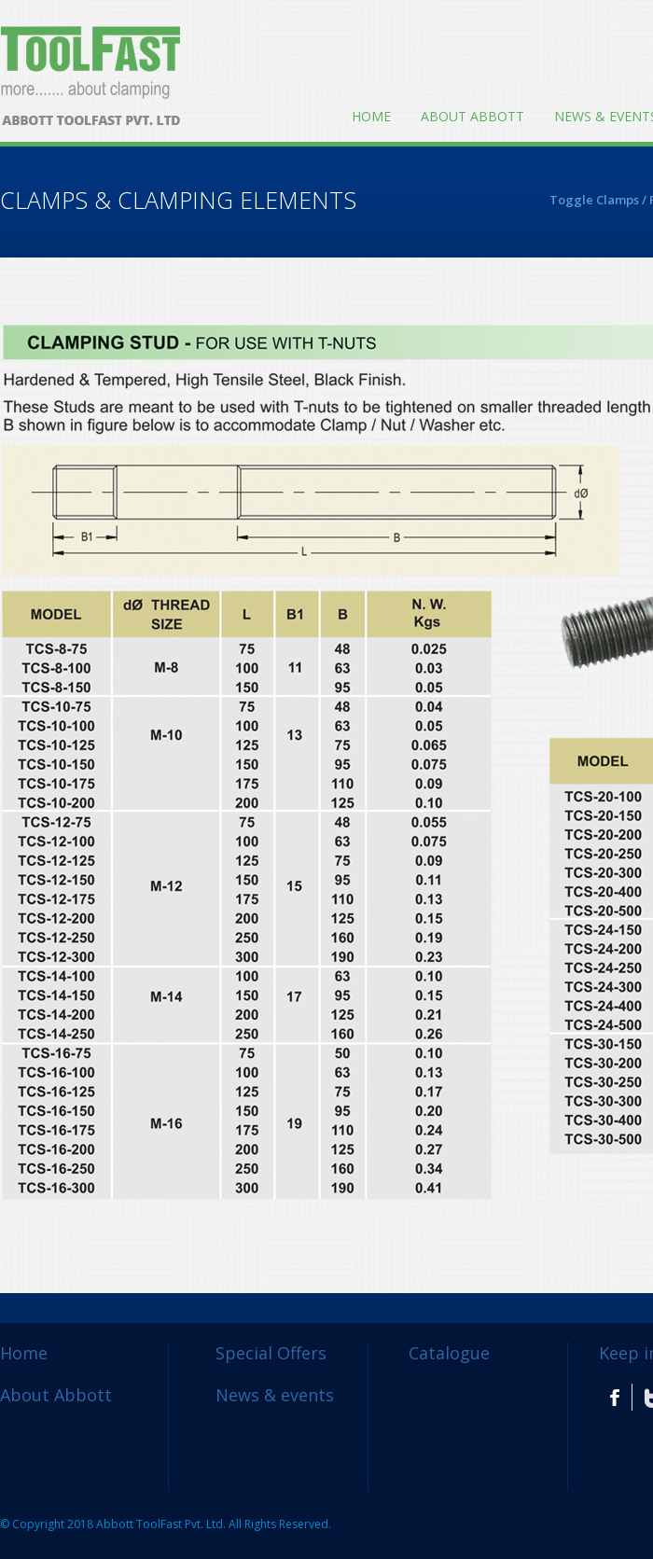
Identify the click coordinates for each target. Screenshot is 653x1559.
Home (371, 116)
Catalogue (449, 1353)
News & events (274, 1395)
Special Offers (270, 1353)
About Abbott (472, 116)
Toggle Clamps (594, 199)
